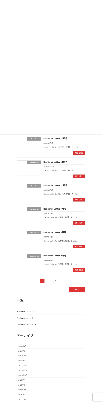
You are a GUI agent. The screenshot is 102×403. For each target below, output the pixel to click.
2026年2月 (22, 356)
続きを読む (79, 153)
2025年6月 (22, 395)
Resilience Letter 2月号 (26, 324)
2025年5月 (22, 399)
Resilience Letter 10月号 (55, 185)
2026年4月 (22, 346)
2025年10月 (22, 375)
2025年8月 (22, 385)
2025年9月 (22, 380)
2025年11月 (22, 370)
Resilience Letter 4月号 (26, 311)
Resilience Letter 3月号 (26, 318)
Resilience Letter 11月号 (55, 162)
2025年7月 (22, 390)
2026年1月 (22, 361)
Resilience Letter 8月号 (54, 232)
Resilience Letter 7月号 (54, 255)
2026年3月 (22, 351)
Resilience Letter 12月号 (55, 138)
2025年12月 (22, 365)
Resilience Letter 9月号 (54, 208)
